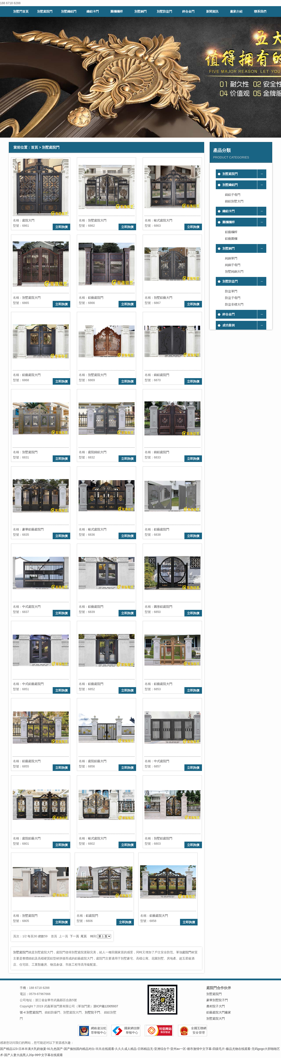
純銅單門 (231, 258)
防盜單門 (231, 291)
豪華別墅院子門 (217, 1000)
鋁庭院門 (92, 915)
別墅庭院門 (44, 11)
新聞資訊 (212, 11)
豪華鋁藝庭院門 (33, 529)
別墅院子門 (92, 1012)
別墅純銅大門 (234, 271)
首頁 (34, 147)
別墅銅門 (140, 11)
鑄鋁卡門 (92, 11)
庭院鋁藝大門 (97, 761)
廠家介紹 (236, 11)
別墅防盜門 (164, 11)
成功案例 (228, 325)
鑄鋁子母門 (232, 194)
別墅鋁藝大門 (163, 297)
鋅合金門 (188, 11)
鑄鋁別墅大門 (234, 201)
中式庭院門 (161, 761)
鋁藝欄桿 (231, 232)
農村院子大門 (215, 1006)
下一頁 (74, 936)
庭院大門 (28, 220)
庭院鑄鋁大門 (97, 452)
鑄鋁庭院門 (161, 375)
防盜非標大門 (234, 304)
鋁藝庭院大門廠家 (218, 1012)
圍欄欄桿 (116, 11)
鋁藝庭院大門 (31, 375)
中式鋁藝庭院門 (33, 684)
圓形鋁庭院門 (163, 606)
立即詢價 (61, 227)
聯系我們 (260, 11)
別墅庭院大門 (97, 220)
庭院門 (186, 952)
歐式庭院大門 (163, 220)
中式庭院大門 (31, 606)
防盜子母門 (232, 298)
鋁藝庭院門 (95, 297)
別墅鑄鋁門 (68, 11)
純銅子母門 (232, 265)
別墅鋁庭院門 (163, 838)
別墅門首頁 (21, 11)
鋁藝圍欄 (231, 238)
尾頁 (84, 936)
